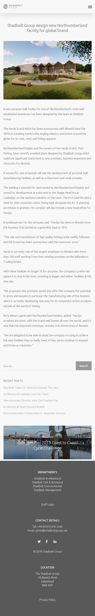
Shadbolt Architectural (47, 478)
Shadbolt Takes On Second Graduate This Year (31, 387)
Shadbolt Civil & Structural (47, 482)
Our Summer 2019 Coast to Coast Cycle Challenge (47, 442)
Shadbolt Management (47, 490)
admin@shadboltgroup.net (51, 530)
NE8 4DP (47, 585)
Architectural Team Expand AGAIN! (24, 406)
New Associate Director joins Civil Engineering (30, 400)
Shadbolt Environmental (47, 486)
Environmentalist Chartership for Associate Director (34, 413)
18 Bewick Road (47, 577)
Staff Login (47, 504)
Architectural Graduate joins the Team (25, 394)
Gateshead (47, 581)
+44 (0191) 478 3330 (49, 526)
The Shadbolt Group (47, 573)
